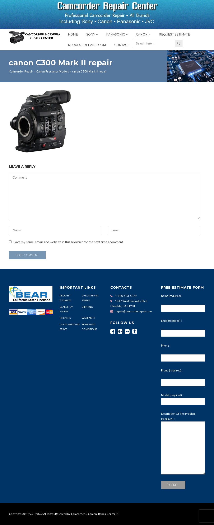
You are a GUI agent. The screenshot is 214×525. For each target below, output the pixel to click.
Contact (121, 45)
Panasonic (115, 34)
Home (73, 34)
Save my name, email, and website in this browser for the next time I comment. (69, 242)
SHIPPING (87, 306)
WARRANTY (88, 317)
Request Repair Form (87, 45)
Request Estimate (174, 34)
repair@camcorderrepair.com (134, 311)
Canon (142, 34)
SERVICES (65, 317)
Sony (90, 34)
